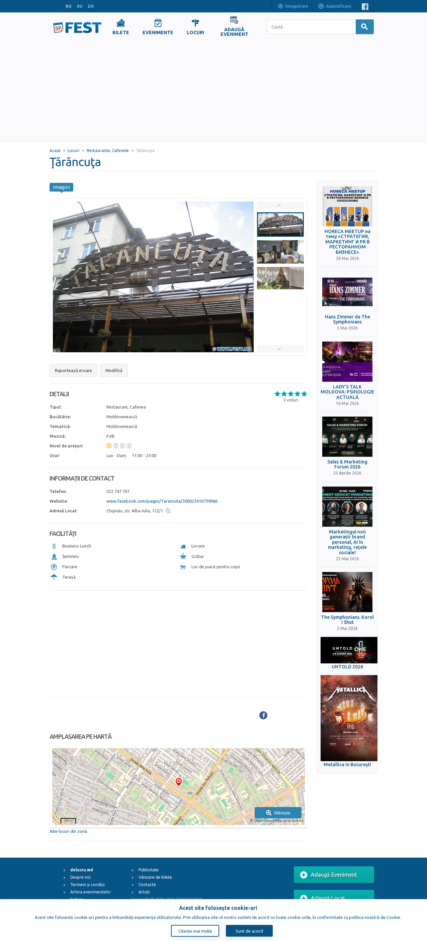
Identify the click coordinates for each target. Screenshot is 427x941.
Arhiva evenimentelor (90, 892)
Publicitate (149, 870)
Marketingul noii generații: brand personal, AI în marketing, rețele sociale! (347, 542)
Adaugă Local (322, 898)
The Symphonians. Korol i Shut (347, 620)
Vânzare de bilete (155, 877)
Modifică (113, 370)
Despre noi (80, 877)
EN (91, 6)
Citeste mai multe (195, 931)
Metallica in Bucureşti (347, 764)
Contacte (147, 884)
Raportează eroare (73, 370)
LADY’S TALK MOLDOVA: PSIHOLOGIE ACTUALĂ (347, 392)
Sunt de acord (249, 931)
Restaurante (98, 150)
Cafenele (120, 150)
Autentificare (334, 6)
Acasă (55, 150)
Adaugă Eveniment (328, 875)
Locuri (73, 150)
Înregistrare (292, 6)
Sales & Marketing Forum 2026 (347, 464)
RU (80, 6)
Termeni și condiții (87, 884)
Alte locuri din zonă (68, 831)
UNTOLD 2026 (347, 666)
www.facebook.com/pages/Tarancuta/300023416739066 (162, 501)
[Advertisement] (213, 91)
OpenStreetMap (268, 820)
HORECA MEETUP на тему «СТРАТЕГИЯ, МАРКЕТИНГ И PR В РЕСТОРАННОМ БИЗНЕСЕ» (347, 242)
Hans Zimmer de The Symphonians (347, 319)
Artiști (144, 892)
